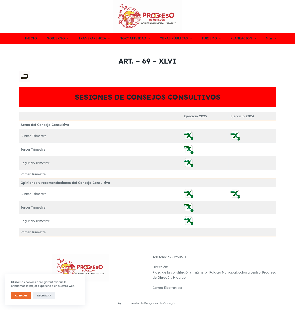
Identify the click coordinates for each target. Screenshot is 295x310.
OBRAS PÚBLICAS (176, 38)
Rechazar (44, 295)
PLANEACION (244, 38)
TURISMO (212, 38)
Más (271, 38)
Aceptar (21, 295)
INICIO (31, 38)
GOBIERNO (58, 38)
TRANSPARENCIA (94, 38)
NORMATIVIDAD (135, 38)
